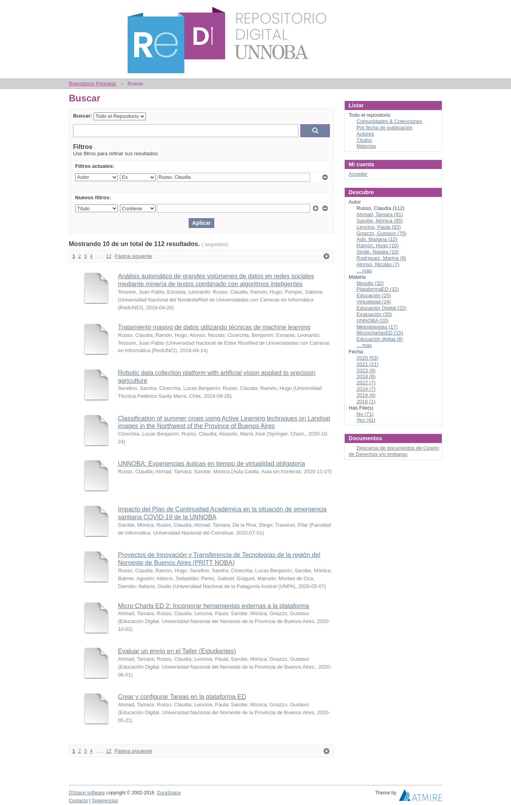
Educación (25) (374, 295)
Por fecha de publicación (384, 127)
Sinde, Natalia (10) (378, 252)
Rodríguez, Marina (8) (381, 258)
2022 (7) (366, 383)
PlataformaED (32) (378, 289)
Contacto (78, 800)
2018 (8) (366, 376)
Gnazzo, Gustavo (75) (381, 233)
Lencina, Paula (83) (379, 227)
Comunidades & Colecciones (389, 121)
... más (364, 271)
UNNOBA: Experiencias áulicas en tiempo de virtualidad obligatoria (211, 463)
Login (436, 10)
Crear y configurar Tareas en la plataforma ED (182, 696)
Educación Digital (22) (381, 308)
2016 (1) (366, 401)
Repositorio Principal (93, 83)
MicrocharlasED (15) (380, 333)
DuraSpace (168, 793)
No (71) (365, 414)
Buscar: (82, 116)
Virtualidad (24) (374, 302)
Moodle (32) (370, 283)
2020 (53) (368, 358)
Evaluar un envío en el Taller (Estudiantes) (177, 651)
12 (108, 256)
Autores (365, 134)
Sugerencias (105, 800)
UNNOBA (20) (373, 320)
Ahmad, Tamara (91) (380, 214)
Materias (366, 146)
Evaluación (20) (374, 314)
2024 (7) (366, 389)
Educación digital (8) (380, 339)
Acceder (358, 174)
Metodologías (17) (377, 327)
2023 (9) (366, 370)
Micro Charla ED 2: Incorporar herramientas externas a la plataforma (213, 606)
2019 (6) (366, 395)
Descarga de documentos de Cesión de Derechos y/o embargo (394, 451)
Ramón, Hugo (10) (378, 245)
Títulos (364, 140)
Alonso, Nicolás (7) (378, 264)
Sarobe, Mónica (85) (380, 221)
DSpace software (87, 793)
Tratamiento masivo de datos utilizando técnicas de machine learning (214, 327)
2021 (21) (368, 364)
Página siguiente (133, 256)
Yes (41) (366, 420)
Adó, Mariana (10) (377, 239)
